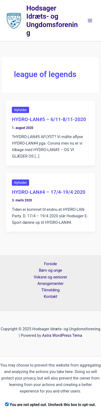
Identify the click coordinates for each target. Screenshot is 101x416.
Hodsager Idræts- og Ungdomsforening (52, 20)
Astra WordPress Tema (62, 335)
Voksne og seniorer (50, 277)
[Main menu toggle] (90, 20)
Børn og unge (50, 270)
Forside (50, 263)
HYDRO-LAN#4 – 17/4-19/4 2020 (48, 192)
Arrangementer (50, 283)
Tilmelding (50, 290)
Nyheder (20, 110)
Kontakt (50, 296)
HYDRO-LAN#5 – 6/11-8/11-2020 (49, 119)
